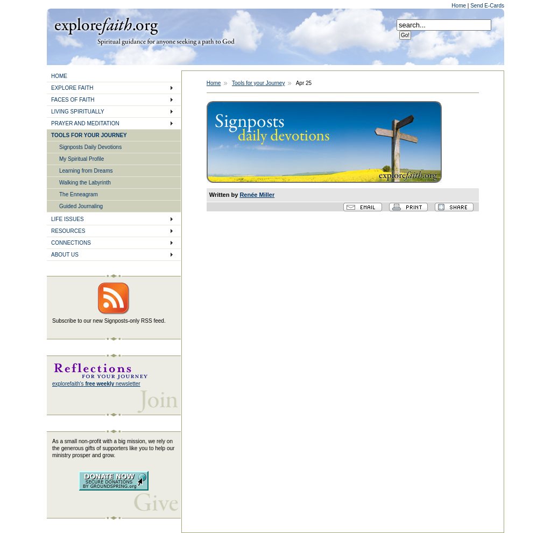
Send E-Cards (487, 6)
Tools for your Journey (258, 83)
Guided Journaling (81, 206)
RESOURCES (68, 231)
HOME (59, 76)
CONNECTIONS (71, 243)
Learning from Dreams (85, 171)
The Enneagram (78, 194)
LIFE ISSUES (67, 219)
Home (459, 6)
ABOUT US (65, 255)
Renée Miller (256, 194)
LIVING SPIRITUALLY (77, 112)
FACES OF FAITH (73, 100)
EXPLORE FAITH (72, 88)
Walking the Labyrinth (85, 183)
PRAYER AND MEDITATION (85, 123)
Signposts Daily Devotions (90, 147)
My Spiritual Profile (81, 159)
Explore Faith (106, 25)
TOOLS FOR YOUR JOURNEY (89, 135)
